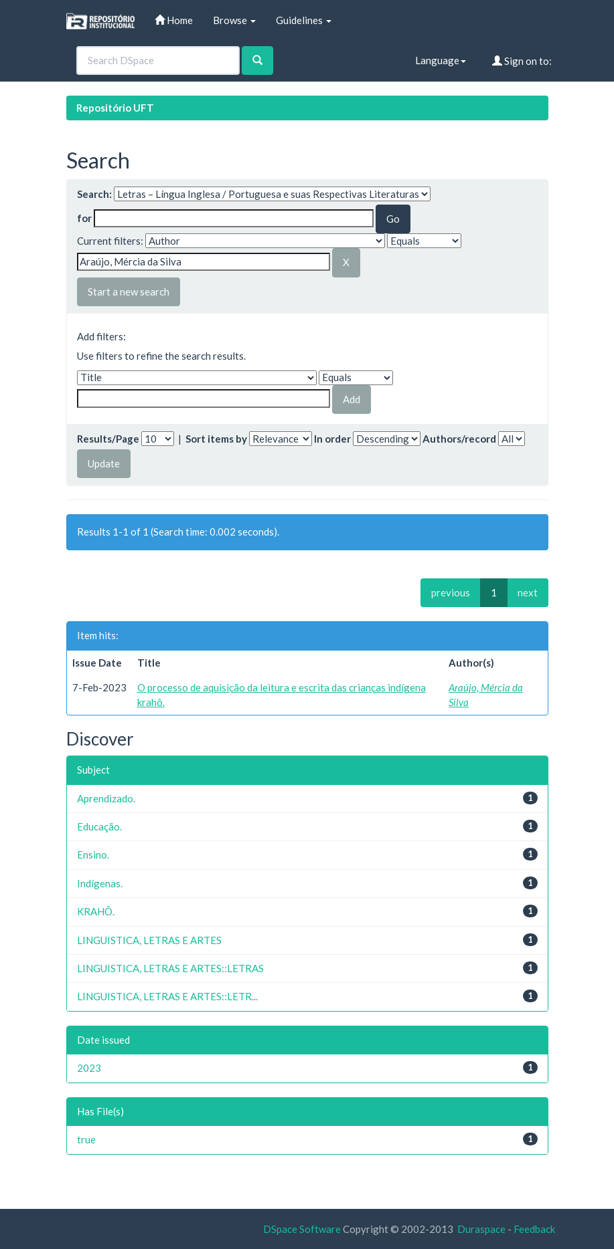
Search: (94, 194)
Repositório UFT (115, 108)
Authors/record (459, 439)
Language (440, 60)
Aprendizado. (106, 798)
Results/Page (108, 439)
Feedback (534, 1229)
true (86, 1139)
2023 (89, 1068)
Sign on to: (522, 61)
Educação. (99, 826)
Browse (234, 20)
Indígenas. (100, 883)
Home (174, 20)
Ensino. (93, 854)
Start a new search (128, 292)
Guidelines (303, 20)
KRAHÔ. (95, 911)
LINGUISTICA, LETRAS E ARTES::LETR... (167, 996)
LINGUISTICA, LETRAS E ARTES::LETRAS (170, 968)
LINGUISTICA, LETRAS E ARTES (149, 940)
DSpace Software (302, 1229)
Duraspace (481, 1229)
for (84, 218)
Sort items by (216, 439)
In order (332, 439)
